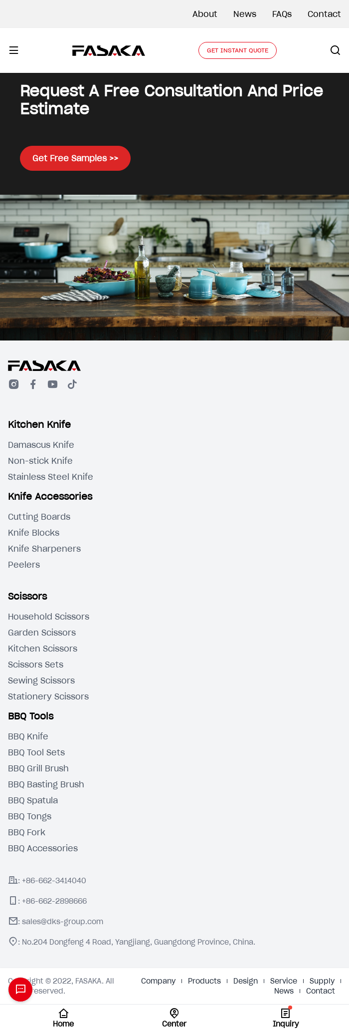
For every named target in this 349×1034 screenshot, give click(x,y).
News (244, 14)
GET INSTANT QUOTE (237, 50)
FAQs (282, 14)
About (204, 14)
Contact (324, 14)
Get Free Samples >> (75, 158)
